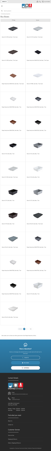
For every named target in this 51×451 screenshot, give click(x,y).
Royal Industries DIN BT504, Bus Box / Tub (11, 130)
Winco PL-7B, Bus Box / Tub (8, 223)
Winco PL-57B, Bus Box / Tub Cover (10, 60)
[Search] (25, 11)
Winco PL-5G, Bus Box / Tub (33, 153)
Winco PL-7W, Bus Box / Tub (33, 293)
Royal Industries (29, 335)
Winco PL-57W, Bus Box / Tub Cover (10, 177)
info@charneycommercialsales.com (20, 394)
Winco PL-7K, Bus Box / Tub (8, 200)
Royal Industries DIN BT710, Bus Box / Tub (11, 293)
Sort (37, 20)
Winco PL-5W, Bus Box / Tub (33, 177)
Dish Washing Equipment (5, 13)
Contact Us (4, 1)
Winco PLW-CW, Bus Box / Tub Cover (10, 317)
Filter (13, 20)
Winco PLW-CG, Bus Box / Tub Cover (10, 247)
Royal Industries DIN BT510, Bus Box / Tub (36, 130)
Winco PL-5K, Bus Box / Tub (8, 153)
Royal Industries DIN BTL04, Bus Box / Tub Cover (13, 83)
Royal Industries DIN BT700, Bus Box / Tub (11, 270)
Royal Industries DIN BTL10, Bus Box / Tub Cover (38, 60)
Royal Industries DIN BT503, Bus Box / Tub (36, 107)
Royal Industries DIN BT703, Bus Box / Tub (36, 247)
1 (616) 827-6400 (16, 399)
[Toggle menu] (2, 6)
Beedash (39, 448)
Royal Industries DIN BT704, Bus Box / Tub (36, 270)
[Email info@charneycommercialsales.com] (37, 1)
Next (30, 328)
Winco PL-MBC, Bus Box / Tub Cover (35, 83)
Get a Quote (25, 362)
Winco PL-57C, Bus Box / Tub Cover (35, 37)
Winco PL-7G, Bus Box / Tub (33, 200)
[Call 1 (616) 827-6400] (40, 1)
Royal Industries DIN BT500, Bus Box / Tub (11, 107)
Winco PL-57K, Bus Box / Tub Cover (10, 37)
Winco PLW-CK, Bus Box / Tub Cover (35, 223)
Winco (34, 335)
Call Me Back (46, 1)
